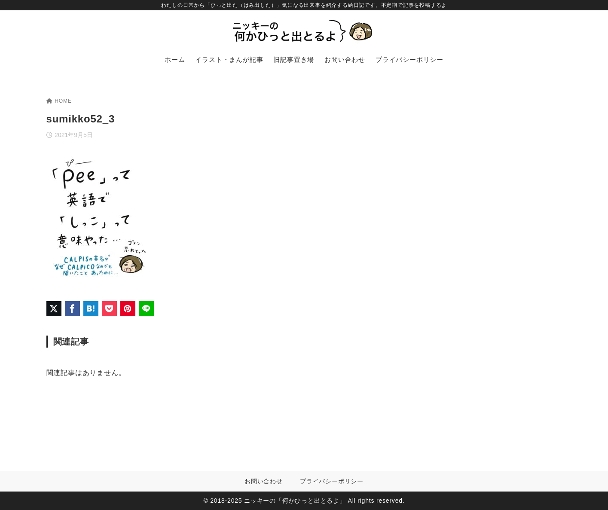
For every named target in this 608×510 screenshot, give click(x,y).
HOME (59, 101)
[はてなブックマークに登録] (90, 308)
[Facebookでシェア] (72, 308)
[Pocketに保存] (109, 308)
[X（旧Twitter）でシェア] (53, 308)
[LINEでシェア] (146, 308)
